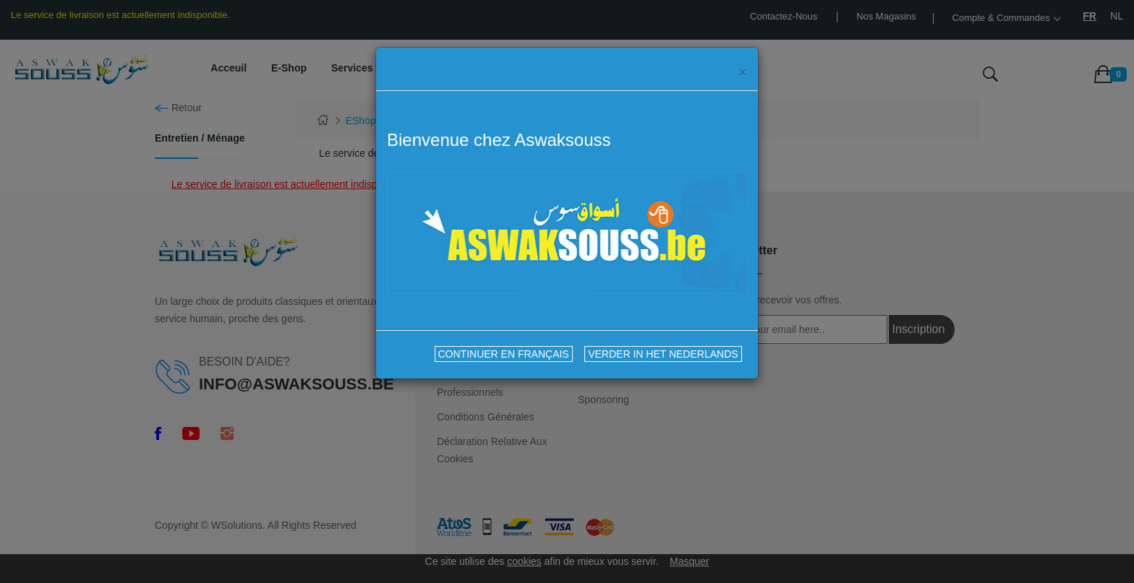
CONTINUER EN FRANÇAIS (503, 354)
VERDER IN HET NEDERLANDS (663, 354)
